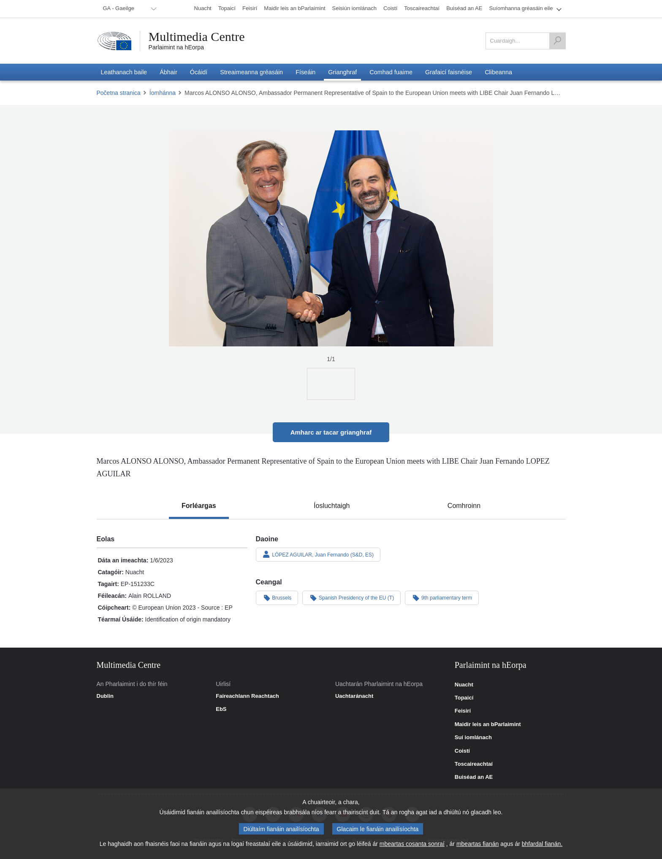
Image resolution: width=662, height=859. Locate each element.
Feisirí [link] (463, 711)
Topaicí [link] (464, 698)
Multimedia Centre (197, 37)
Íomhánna (162, 92)
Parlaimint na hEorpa (176, 47)
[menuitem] (128, 9)
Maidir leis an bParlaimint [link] (488, 724)
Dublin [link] (105, 696)
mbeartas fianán (477, 843)
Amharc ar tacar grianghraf (331, 432)
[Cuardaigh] (557, 41)
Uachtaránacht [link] (354, 696)
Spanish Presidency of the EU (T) (351, 597)
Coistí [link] (462, 751)
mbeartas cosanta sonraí (412, 843)
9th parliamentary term (442, 597)
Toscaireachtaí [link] (474, 764)
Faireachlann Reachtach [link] (247, 696)
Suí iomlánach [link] (473, 737)
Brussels (277, 597)
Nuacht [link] (464, 685)
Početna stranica (119, 92)
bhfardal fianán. (542, 843)
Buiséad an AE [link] (474, 777)
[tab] (199, 506)
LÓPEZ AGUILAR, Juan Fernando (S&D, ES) (318, 554)
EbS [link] (221, 709)
